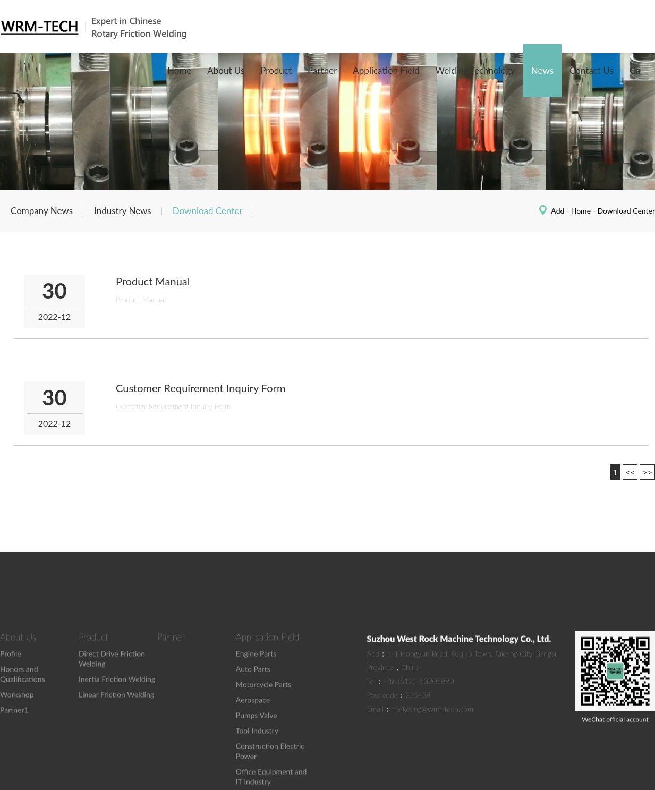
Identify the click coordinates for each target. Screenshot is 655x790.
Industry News (122, 210)
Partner (322, 70)
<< (630, 472)
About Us (225, 70)
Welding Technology (475, 70)
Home (179, 70)
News (542, 70)
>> (647, 472)
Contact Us (591, 70)
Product (276, 70)
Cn (635, 70)
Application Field (386, 70)
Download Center (208, 210)
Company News (42, 210)
